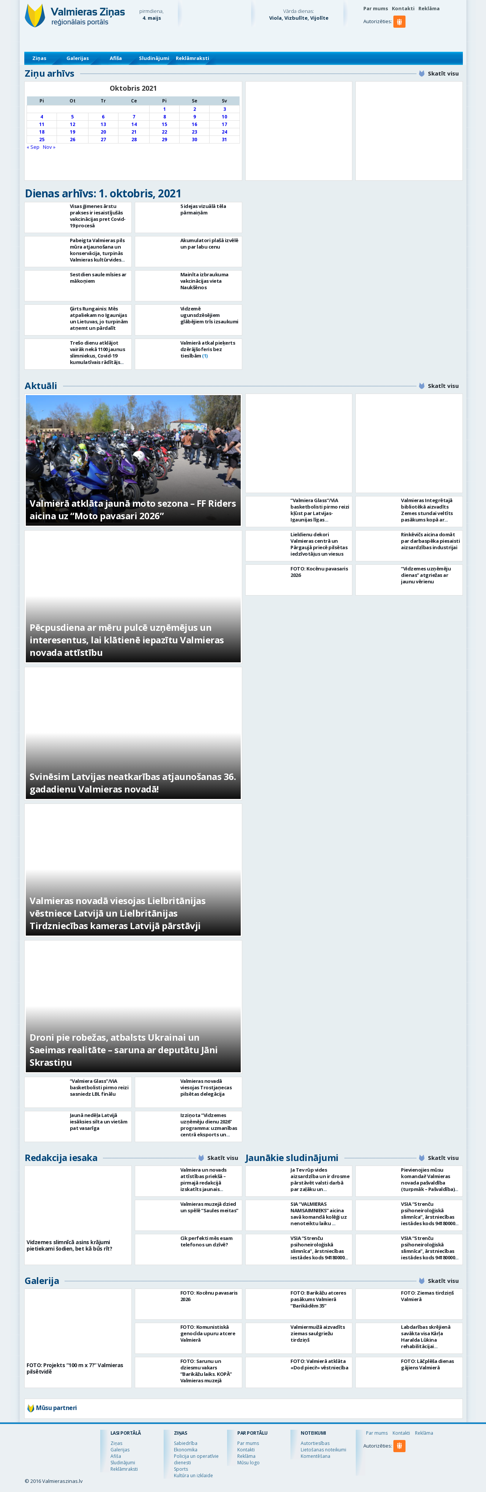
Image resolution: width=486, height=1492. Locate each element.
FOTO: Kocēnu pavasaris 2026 (319, 571)
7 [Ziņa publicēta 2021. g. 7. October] (134, 116)
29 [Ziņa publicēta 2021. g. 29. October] (164, 139)
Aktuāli (41, 385)
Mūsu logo (248, 1462)
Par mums (375, 8)
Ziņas (39, 58)
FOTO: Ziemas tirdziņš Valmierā (427, 1296)
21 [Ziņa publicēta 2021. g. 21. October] (134, 132)
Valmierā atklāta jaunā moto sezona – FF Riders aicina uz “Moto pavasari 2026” (133, 509)
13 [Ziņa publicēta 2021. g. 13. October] (103, 124)
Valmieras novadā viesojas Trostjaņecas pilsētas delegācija (206, 1087)
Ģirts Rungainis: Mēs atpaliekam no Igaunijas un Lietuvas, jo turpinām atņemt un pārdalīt (99, 318)
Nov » (49, 146)
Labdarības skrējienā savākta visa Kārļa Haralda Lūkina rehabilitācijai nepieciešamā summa (426, 1339)
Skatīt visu (443, 73)
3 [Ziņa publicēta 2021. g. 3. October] (224, 109)
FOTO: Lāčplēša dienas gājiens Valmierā (427, 1364)
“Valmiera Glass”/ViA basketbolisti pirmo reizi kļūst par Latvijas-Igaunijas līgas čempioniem (319, 513)
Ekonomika (185, 1449)
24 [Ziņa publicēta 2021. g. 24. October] (224, 132)
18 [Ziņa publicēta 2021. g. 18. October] (41, 132)
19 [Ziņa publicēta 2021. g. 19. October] (72, 132)
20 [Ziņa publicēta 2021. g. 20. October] (103, 132)
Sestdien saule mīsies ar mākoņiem (98, 277)
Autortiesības (315, 1443)
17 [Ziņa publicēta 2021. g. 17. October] (224, 124)
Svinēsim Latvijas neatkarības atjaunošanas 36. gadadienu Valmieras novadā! (133, 782)
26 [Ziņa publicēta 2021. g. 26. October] (72, 139)
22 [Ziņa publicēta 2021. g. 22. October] (164, 132)
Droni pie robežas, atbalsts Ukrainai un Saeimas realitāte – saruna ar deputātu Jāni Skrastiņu (124, 1049)
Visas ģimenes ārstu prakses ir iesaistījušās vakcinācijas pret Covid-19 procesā (98, 216)
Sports (181, 1469)
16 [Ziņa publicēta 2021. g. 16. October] (194, 124)
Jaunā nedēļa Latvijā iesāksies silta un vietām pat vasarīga (99, 1121)
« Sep (33, 146)
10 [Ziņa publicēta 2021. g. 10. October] (224, 116)
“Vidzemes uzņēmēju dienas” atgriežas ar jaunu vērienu (426, 575)
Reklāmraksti (192, 58)
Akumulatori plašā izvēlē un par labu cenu (209, 243)
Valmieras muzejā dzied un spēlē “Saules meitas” (209, 1207)
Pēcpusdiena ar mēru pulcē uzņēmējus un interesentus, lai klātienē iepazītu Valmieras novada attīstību (127, 640)
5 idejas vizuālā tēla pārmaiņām (203, 209)
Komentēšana (315, 1456)
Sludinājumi (154, 58)
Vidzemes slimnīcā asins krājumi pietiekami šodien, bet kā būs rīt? (69, 1245)
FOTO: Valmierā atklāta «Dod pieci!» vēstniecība (319, 1364)
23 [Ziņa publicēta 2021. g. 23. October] (194, 132)
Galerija (42, 1280)
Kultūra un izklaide (193, 1475)
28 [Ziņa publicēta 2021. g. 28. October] (134, 139)
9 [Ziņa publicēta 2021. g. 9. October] (194, 116)
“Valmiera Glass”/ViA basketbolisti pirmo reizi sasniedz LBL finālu (99, 1087)
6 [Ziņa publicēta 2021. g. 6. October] (103, 116)
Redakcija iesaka (61, 1157)
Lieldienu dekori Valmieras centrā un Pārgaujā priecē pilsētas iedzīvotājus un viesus (318, 544)
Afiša (116, 58)
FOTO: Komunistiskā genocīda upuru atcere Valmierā (207, 1333)
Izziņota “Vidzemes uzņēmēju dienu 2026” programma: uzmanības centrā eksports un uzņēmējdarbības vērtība (208, 1131)
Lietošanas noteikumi (323, 1449)
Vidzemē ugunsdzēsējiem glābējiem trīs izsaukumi (209, 315)
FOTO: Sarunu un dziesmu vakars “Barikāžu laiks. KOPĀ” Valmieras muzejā (206, 1371)
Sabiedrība (185, 1443)
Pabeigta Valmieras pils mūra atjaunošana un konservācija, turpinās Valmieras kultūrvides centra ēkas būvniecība (97, 253)
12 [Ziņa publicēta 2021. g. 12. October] (72, 124)
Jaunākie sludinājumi (292, 1157)
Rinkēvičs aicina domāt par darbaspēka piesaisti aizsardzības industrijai (430, 541)
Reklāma (429, 8)
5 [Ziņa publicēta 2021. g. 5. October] (72, 116)
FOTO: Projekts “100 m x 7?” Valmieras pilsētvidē (75, 1368)
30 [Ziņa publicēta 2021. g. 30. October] (194, 139)
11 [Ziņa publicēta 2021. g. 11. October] (41, 124)
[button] (400, 36)
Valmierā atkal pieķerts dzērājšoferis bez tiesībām (207, 349)
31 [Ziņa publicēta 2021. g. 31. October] (224, 139)
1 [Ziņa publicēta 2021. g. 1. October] (164, 109)
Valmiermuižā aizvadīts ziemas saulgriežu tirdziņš (317, 1333)
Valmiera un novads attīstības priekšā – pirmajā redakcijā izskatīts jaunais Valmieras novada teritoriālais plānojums (207, 1185)
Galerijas (77, 58)
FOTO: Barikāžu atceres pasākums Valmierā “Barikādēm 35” (318, 1299)
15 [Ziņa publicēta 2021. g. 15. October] (164, 124)
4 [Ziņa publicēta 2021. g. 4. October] (41, 116)
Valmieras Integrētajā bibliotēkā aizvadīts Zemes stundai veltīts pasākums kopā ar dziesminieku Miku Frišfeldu (427, 516)
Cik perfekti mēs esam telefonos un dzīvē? (206, 1241)
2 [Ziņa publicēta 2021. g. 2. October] (194, 109)
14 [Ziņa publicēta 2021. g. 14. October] (134, 124)
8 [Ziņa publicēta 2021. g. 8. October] (164, 116)
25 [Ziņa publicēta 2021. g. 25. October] (41, 139)
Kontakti (403, 8)
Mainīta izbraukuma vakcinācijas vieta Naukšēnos (204, 281)
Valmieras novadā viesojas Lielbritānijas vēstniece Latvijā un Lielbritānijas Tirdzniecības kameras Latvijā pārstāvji (117, 913)
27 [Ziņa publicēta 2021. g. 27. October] (103, 139)
